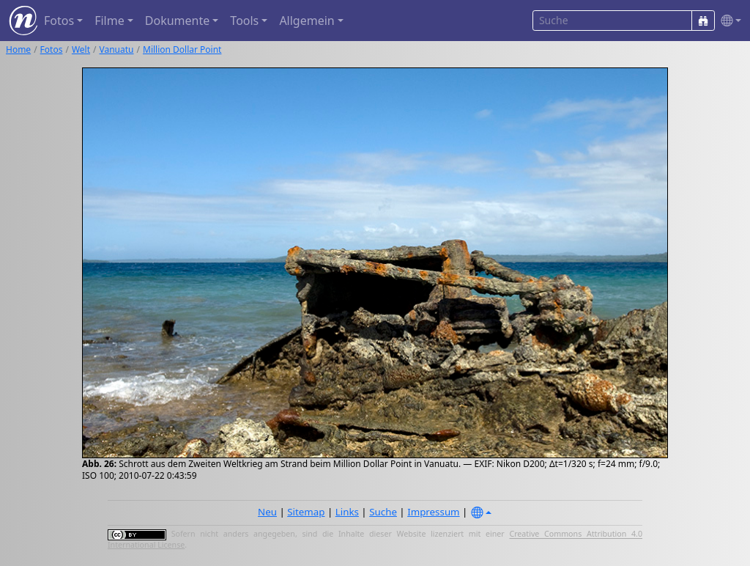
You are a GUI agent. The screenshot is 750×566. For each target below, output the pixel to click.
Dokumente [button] (177, 20)
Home (18, 49)
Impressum (433, 511)
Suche (383, 511)
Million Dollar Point (182, 49)
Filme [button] (109, 20)
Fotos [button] (59, 20)
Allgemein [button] (306, 20)
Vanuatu (117, 49)
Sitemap (305, 511)
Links (347, 511)
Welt (81, 49)
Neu (267, 511)
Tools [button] (244, 20)
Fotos (51, 49)
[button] (728, 20)
